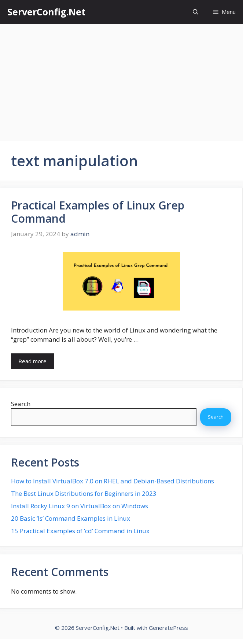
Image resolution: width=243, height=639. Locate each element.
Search (20, 404)
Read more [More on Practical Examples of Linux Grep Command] (32, 361)
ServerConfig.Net (46, 11)
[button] (195, 12)
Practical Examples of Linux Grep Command (97, 212)
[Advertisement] (121, 78)
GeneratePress (168, 627)
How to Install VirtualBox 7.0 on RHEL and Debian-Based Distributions (112, 481)
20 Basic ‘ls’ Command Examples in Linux (70, 518)
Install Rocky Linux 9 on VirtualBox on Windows (79, 506)
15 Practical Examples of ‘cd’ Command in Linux (80, 531)
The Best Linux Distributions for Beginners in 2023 (84, 493)
